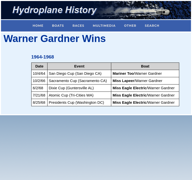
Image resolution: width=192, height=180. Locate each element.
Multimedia (104, 26)
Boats (58, 26)
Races (78, 26)
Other (130, 26)
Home (38, 26)
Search (152, 26)
